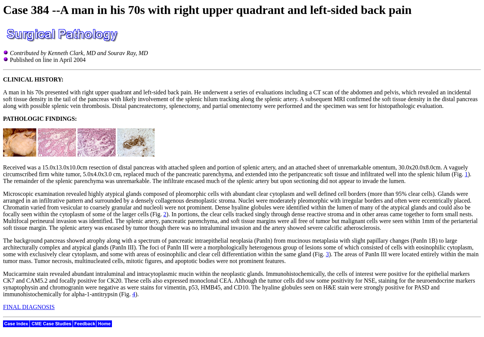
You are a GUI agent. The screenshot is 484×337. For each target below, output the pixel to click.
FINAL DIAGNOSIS (29, 307)
